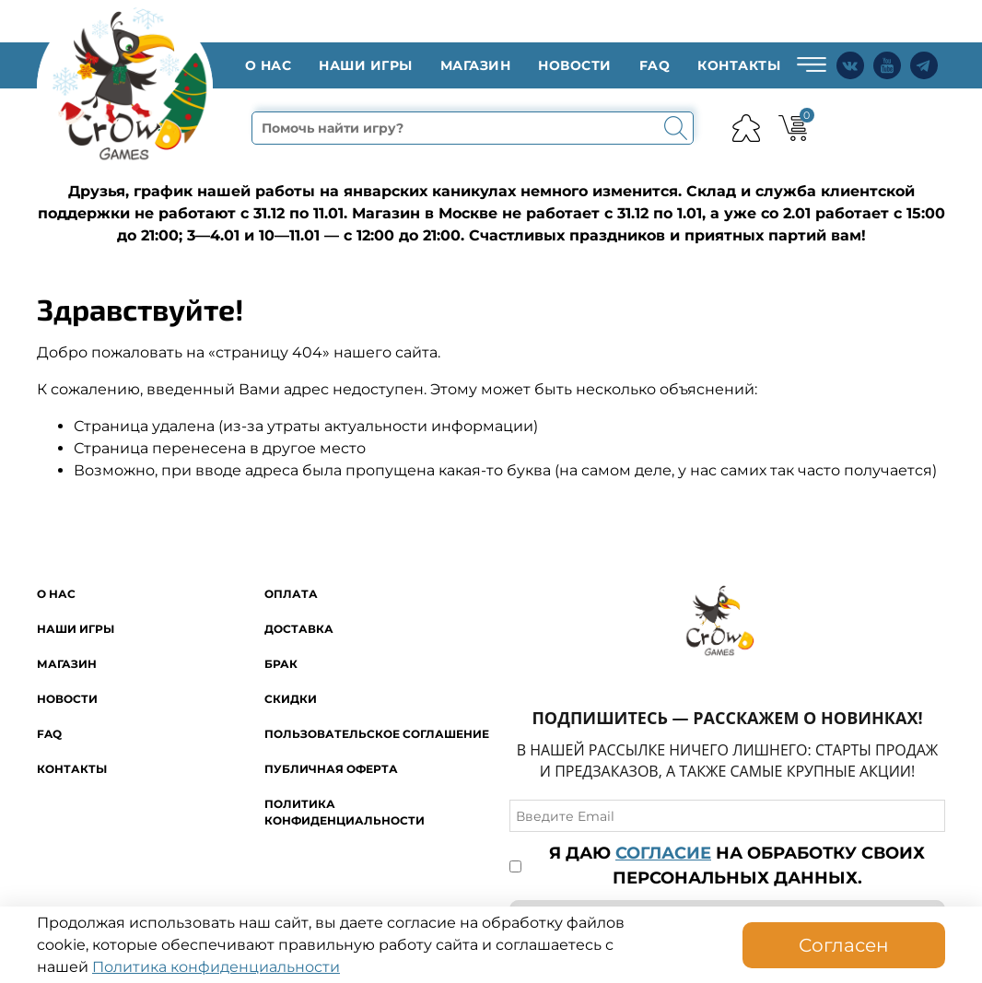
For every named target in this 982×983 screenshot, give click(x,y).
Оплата (291, 594)
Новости (575, 65)
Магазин (475, 65)
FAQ (655, 65)
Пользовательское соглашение (376, 734)
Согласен (844, 945)
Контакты (738, 65)
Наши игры (366, 65)
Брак (281, 664)
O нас (268, 65)
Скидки (290, 699)
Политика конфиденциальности (216, 967)
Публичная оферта (331, 769)
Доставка (298, 629)
